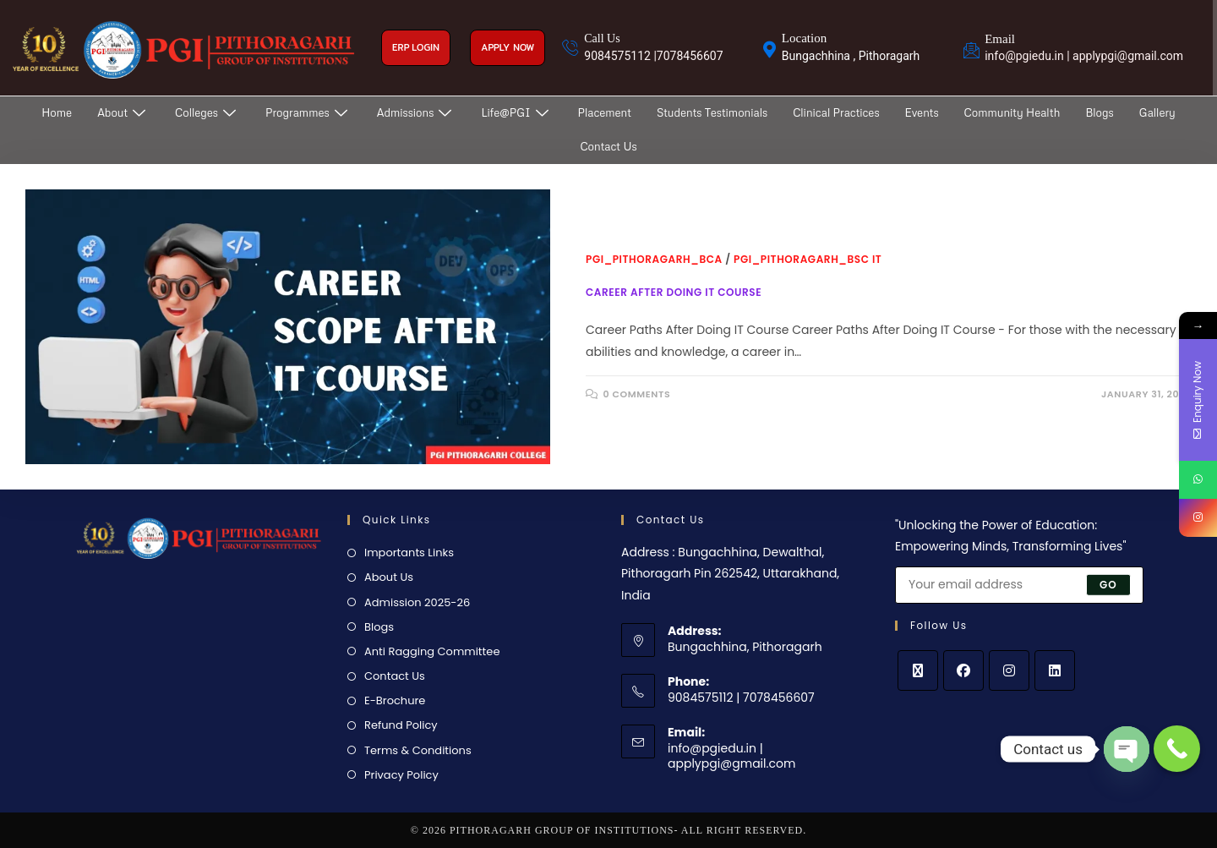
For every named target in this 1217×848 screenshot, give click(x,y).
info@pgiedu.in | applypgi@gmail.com (731, 756)
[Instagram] (1009, 670)
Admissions (416, 112)
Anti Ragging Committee (431, 651)
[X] (918, 670)
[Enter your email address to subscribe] (1019, 585)
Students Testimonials (712, 112)
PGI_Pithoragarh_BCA (654, 259)
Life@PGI (516, 112)
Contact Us (608, 146)
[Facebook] (963, 670)
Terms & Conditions (418, 750)
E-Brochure (394, 700)
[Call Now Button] (1177, 748)
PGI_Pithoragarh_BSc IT (807, 259)
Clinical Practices (836, 112)
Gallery (1157, 112)
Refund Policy (401, 725)
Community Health (1012, 112)
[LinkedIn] (1054, 670)
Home (56, 112)
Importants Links (409, 552)
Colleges (207, 112)
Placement (604, 112)
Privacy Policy (401, 775)
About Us (388, 577)
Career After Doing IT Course (673, 292)
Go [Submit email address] (1108, 584)
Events (922, 112)
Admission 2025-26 (417, 602)
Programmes (308, 112)
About (123, 112)
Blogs (1099, 112)
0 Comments (637, 394)
